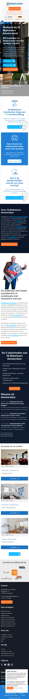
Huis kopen (8, 61)
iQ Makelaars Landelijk (7, 637)
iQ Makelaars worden (6, 634)
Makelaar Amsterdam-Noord (8, 624)
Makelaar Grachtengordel (7, 617)
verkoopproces (12, 237)
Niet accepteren (19, 688)
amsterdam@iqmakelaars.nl (10, 596)
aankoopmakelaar (20, 227)
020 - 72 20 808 (15, 9)
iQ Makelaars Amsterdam (9, 303)
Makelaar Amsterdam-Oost (8, 626)
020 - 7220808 (7, 602)
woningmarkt (17, 315)
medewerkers (15, 335)
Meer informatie (14, 388)
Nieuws (3, 639)
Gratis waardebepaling (14, 13)
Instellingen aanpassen (12, 690)
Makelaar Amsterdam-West (8, 619)
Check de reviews (13, 127)
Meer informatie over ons (9, 244)
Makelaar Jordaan (5, 611)
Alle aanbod (13, 554)
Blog (2, 641)
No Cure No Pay (11, 325)
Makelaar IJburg (5, 615)
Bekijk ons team (13, 161)
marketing (19, 221)
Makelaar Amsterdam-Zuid (8, 622)
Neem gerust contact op (9, 342)
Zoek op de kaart (6, 93)
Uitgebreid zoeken (7, 91)
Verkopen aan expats (6, 651)
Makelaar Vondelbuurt (7, 613)
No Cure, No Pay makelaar (20, 217)
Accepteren (10, 688)
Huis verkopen (8, 65)
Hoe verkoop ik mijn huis (7, 655)
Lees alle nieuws (6, 435)
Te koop (3, 649)
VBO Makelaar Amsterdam (8, 653)
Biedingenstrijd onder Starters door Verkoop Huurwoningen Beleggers (12, 403)
